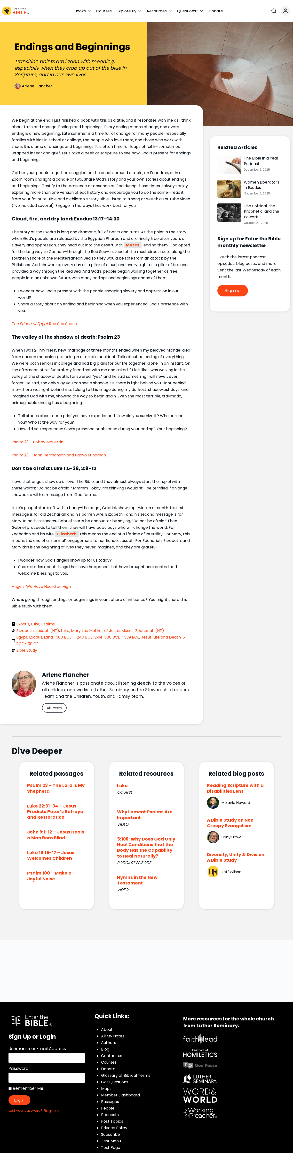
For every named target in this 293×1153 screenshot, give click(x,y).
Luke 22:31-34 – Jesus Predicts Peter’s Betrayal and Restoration (56, 811)
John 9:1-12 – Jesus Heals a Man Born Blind (55, 835)
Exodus (22, 624)
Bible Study (26, 650)
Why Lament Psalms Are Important (145, 814)
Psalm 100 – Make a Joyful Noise (49, 876)
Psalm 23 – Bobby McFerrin (37, 442)
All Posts (54, 707)
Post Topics (112, 1121)
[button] (83, 11)
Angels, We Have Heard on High (41, 586)
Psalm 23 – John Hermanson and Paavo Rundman (59, 455)
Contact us (111, 1056)
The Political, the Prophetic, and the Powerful (261, 211)
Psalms (48, 624)
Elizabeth (67, 534)
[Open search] (274, 11)
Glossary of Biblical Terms (125, 1075)
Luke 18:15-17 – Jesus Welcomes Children (50, 855)
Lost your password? (25, 1110)
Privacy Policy (114, 1128)
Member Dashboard (120, 1095)
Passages (110, 1101)
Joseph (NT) (47, 630)
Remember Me (25, 1088)
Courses (109, 1062)
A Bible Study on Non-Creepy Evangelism (231, 823)
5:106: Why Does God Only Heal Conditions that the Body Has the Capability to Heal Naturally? (146, 847)
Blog (105, 1049)
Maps (106, 1088)
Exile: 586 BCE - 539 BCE (116, 637)
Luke (35, 624)
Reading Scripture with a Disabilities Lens (235, 788)
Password (18, 1068)
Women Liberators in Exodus (261, 184)
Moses (132, 245)
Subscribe (110, 1134)
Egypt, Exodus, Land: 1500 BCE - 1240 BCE (54, 637)
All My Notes (112, 1036)
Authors (108, 1042)
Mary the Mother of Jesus (95, 630)
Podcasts (110, 1115)
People (107, 1108)
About (107, 1029)
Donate (108, 1069)
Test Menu (111, 1141)
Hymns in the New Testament (137, 880)
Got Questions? (115, 1082)
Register (51, 1110)
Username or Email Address (37, 1049)
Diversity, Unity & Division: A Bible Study (236, 857)
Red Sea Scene (44, 324)
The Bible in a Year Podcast (261, 160)
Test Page (110, 1147)
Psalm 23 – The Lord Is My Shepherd (56, 788)
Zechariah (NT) (149, 630)
